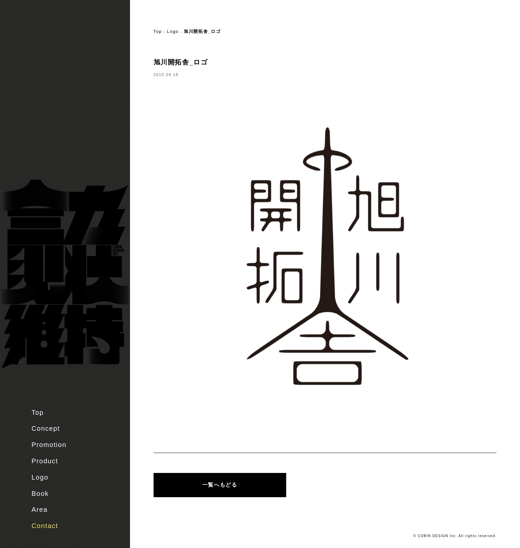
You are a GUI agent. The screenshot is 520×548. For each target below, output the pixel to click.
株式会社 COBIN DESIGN (46, 31)
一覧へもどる (219, 485)
